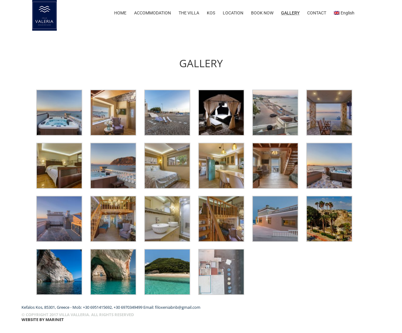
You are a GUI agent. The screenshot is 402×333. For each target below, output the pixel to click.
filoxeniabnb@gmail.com (177, 307)
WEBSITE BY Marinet (42, 319)
